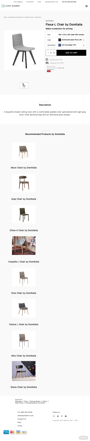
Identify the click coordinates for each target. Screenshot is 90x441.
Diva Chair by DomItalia (23, 293)
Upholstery (65, 45)
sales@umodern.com (51, 2)
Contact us (50, 69)
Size (65, 35)
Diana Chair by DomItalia (24, 387)
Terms (20, 426)
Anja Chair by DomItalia (23, 199)
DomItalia (50, 21)
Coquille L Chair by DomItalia (23, 261)
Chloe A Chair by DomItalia (24, 230)
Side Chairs (38, 17)
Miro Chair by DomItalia (23, 356)
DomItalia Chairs (29, 17)
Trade (39, 2)
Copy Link (61, 68)
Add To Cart (71, 53)
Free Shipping (18, 2)
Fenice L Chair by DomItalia (23, 324)
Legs (65, 39)
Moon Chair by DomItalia (24, 167)
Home (5, 17)
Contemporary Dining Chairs (16, 17)
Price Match (30, 2)
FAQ (19, 422)
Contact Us (22, 419)
